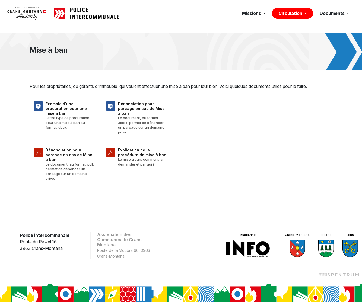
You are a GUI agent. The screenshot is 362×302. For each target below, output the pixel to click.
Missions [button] (252, 13)
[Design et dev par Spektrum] (339, 274)
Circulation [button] (290, 13)
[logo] (27, 13)
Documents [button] (333, 13)
